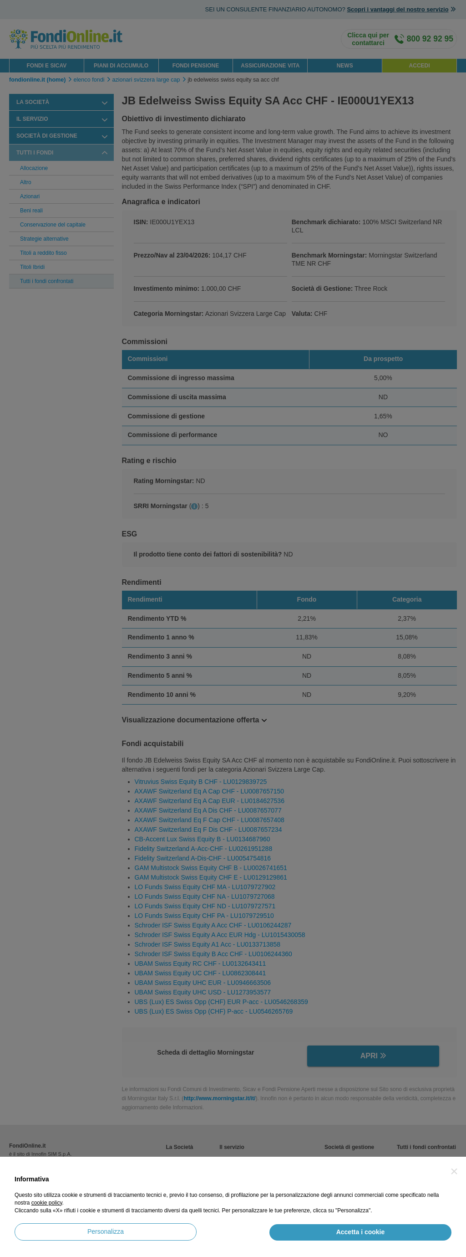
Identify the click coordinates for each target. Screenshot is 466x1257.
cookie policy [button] (46, 1203)
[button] (454, 1171)
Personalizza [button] (105, 1231)
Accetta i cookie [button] (360, 1232)
